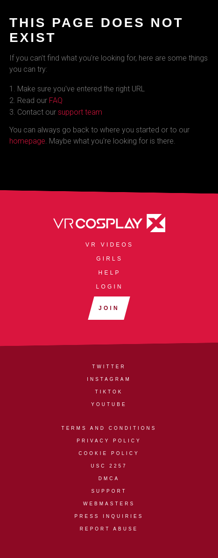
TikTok (109, 391)
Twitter (109, 366)
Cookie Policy (108, 453)
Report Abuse (109, 528)
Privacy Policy (109, 440)
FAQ (56, 100)
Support (109, 491)
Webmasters (109, 503)
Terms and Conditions (109, 428)
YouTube (109, 404)
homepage (27, 141)
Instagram (109, 379)
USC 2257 (109, 465)
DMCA (109, 478)
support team (80, 112)
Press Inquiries (109, 516)
